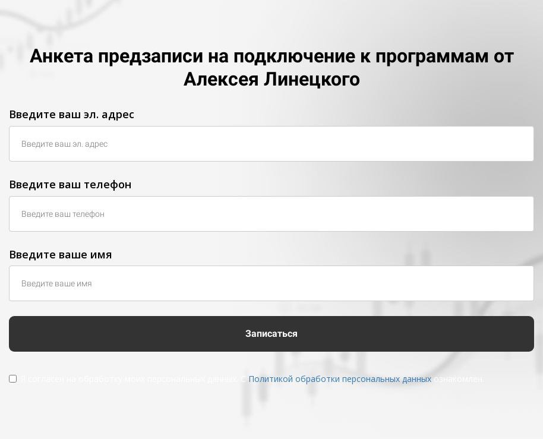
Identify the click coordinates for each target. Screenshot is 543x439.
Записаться (271, 333)
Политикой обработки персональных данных (339, 378)
